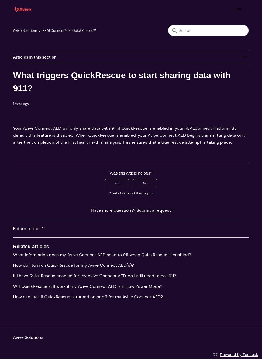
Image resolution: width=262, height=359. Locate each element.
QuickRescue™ (84, 30)
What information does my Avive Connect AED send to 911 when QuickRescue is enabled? (102, 255)
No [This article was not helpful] (145, 183)
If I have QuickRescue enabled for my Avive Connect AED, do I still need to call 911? (94, 276)
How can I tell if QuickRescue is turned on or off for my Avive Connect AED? (88, 297)
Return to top (29, 228)
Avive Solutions (25, 30)
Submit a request (154, 210)
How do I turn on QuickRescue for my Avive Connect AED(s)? (73, 265)
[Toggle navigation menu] (239, 9)
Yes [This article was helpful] (116, 183)
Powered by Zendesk (239, 354)
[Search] (208, 30)
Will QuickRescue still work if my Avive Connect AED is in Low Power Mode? (87, 286)
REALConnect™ (55, 30)
